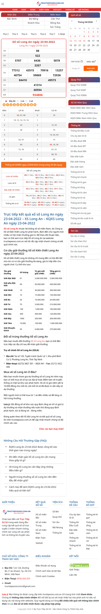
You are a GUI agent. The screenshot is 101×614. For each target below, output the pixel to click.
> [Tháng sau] (96, 22)
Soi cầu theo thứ (78, 242)
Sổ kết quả (75, 225)
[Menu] (2, 4)
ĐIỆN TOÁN (44, 10)
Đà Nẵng (33, 20)
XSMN (34, 10)
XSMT (26, 10)
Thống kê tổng (77, 189)
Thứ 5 (34, 35)
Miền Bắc (11, 16)
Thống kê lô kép (78, 204)
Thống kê (75, 127)
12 (70, 42)
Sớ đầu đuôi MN (78, 152)
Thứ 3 (15, 35)
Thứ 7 (52, 35)
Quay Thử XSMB (78, 86)
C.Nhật (61, 35)
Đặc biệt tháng (77, 163)
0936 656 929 (23, 580)
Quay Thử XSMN (78, 96)
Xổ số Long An (38, 342)
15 (84, 42)
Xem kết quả (91, 70)
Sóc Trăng (55, 28)
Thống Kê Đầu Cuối (79, 132)
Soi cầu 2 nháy (77, 237)
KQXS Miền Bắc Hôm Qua (82, 109)
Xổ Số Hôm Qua (79, 104)
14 (80, 42)
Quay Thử (76, 81)
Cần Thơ (55, 20)
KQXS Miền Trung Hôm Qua (84, 114)
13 (75, 42)
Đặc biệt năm (77, 168)
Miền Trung (33, 16)
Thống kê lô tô (77, 173)
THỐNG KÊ (67, 10)
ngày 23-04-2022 (39, 47)
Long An (23, 47)
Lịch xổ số (76, 16)
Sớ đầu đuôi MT (78, 147)
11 (98, 37)
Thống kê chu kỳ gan (80, 214)
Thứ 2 (6, 35)
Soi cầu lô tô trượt (79, 247)
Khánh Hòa (34, 24)
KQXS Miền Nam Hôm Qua (83, 119)
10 (93, 37)
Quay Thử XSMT (78, 91)
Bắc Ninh (12, 20)
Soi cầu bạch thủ (78, 253)
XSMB (18, 10)
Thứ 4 (24, 35)
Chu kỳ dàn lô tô (78, 137)
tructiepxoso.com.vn (14, 242)
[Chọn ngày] (77, 63)
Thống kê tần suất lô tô (81, 219)
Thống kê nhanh (78, 178)
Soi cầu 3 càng (77, 258)
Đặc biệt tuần (77, 158)
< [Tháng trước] (72, 22)
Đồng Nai (55, 24)
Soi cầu (74, 232)
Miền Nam (55, 16)
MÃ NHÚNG (80, 10)
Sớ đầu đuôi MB (78, 142)
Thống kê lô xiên (78, 209)
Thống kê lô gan (78, 183)
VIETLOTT (56, 10)
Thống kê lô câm (78, 194)
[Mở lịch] (82, 63)
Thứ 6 (43, 35)
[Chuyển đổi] (6, 448)
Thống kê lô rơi (77, 199)
